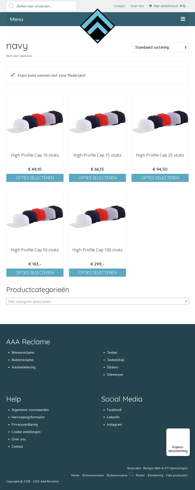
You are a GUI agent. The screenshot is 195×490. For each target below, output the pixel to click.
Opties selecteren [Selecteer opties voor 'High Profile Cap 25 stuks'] (160, 177)
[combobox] (97, 301)
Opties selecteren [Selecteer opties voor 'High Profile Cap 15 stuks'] (97, 177)
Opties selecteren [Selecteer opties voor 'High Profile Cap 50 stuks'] (35, 272)
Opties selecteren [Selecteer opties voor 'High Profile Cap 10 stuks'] (35, 177)
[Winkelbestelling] (161, 47)
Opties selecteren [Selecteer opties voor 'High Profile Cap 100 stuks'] (97, 272)
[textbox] (97, 301)
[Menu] (187, 431)
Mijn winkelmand (167, 6)
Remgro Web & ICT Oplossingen (165, 468)
